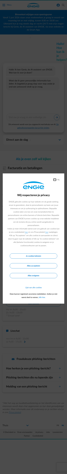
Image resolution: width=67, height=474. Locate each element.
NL (58, 180)
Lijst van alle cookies (33, 287)
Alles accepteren (33, 266)
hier (26, 232)
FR (55, 180)
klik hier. (42, 297)
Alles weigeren (33, 276)
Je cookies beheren (33, 256)
